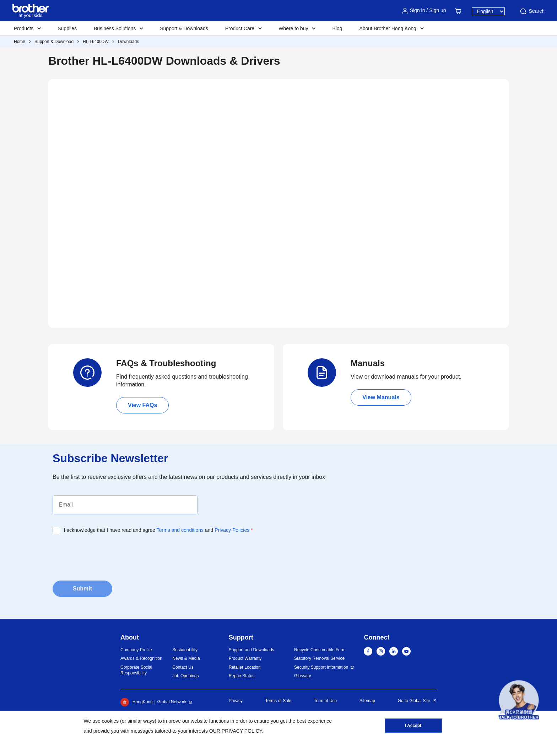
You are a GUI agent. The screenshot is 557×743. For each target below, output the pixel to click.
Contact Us (182, 667)
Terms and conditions (180, 530)
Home (19, 41)
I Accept (413, 725)
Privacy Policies (232, 530)
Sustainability (185, 649)
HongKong (136, 702)
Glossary (302, 675)
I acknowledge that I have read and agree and (158, 530)
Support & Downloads (184, 28)
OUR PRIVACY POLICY (235, 731)
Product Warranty (245, 658)
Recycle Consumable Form (320, 649)
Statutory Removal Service (319, 658)
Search (532, 11)
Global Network (171, 701)
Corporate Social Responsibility (136, 670)
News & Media (186, 658)
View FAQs (142, 405)
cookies (110, 721)
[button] (518, 700)
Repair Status (242, 675)
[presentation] (107, 555)
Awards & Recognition (141, 658)
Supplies (67, 28)
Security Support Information (321, 667)
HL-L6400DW (96, 41)
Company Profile (136, 649)
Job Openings (185, 675)
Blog (337, 28)
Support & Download (54, 41)
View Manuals (381, 397)
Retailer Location (245, 667)
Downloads (128, 41)
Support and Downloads (251, 649)
